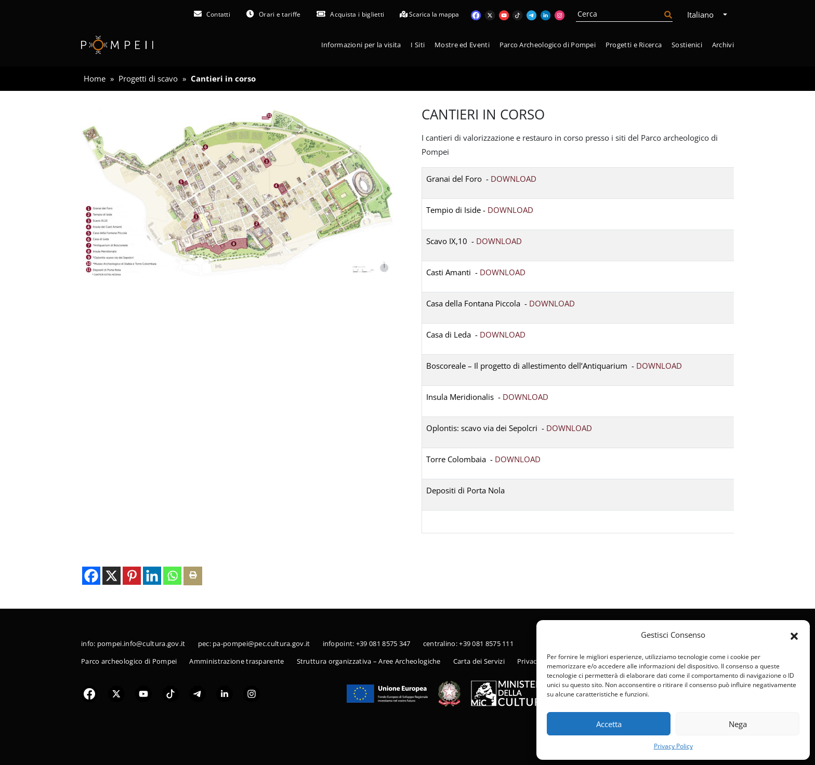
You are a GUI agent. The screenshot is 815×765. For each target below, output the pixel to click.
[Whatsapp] (172, 576)
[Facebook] (91, 576)
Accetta (609, 724)
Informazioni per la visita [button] (361, 44)
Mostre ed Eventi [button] (462, 44)
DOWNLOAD (513, 178)
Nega (738, 724)
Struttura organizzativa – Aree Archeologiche (369, 661)
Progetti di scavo (148, 78)
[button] (794, 635)
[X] (111, 576)
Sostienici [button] (687, 44)
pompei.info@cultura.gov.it (141, 643)
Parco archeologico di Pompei (129, 661)
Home (95, 78)
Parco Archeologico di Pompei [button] (547, 44)
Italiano (704, 14)
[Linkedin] (152, 576)
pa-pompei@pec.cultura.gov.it (261, 643)
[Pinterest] (132, 576)
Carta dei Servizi (479, 661)
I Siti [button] (418, 44)
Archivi (723, 44)
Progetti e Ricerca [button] (634, 44)
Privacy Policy (673, 746)
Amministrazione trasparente (236, 661)
